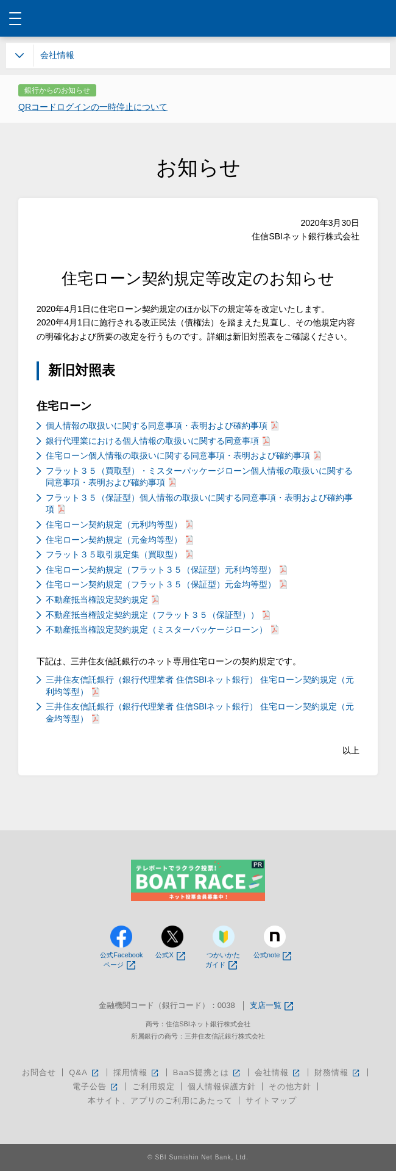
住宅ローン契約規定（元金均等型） (119, 540)
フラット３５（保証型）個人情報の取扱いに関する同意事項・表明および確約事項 (199, 504)
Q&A (84, 1072)
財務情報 (337, 1072)
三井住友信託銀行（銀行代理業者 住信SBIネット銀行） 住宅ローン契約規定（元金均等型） (200, 712)
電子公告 (95, 1086)
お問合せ (39, 1072)
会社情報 (278, 1072)
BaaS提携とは (207, 1072)
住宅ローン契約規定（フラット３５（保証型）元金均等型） (166, 584)
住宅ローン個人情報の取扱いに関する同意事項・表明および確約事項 (183, 455)
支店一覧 (271, 1005)
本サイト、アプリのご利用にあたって (160, 1100)
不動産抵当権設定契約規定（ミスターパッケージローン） (162, 629)
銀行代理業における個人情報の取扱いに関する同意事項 (158, 441)
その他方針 (290, 1086)
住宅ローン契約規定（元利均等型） (119, 524)
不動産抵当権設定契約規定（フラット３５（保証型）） (158, 615)
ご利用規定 (153, 1086)
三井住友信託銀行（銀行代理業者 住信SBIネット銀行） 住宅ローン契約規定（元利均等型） (200, 686)
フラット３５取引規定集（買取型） (119, 554)
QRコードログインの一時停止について (93, 107)
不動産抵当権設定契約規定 (102, 599)
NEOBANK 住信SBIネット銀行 (198, 18)
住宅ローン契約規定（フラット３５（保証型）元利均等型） (166, 570)
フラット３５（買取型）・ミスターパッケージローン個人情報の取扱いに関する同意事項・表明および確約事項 (199, 477)
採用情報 (136, 1072)
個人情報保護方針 (222, 1086)
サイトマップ (271, 1100)
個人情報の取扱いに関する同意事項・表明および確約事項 (162, 425)
